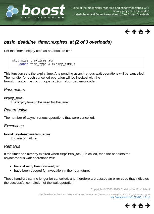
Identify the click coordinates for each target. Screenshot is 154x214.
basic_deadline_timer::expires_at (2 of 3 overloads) (58, 42)
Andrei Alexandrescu (107, 14)
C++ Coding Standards (135, 14)
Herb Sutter (83, 14)
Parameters (14, 91)
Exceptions (14, 127)
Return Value (15, 111)
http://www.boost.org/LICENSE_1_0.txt (130, 198)
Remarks (12, 147)
